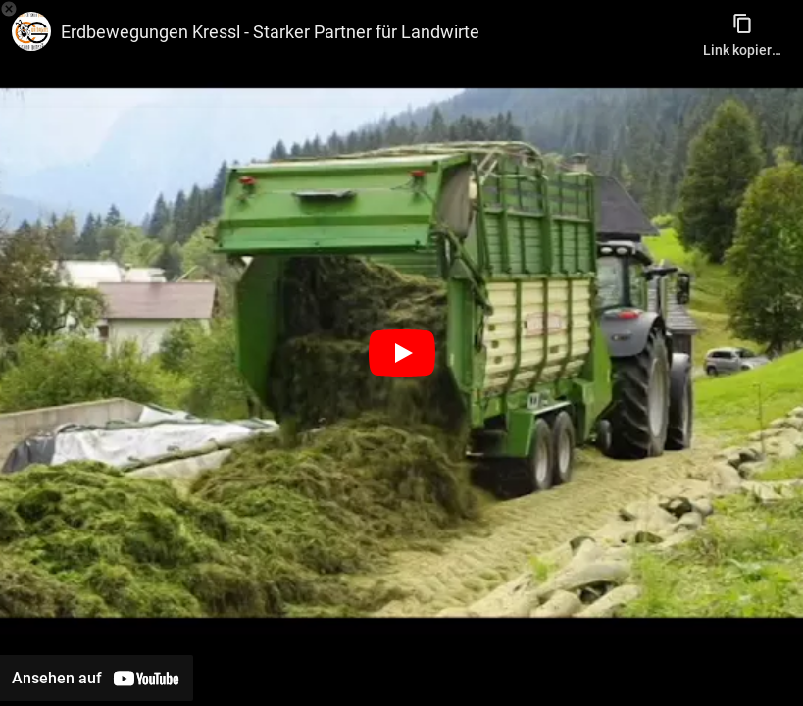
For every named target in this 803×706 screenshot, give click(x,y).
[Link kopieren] (742, 29)
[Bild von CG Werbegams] (31, 31)
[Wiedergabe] (402, 353)
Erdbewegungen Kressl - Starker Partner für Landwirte (270, 32)
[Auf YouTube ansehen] (96, 678)
